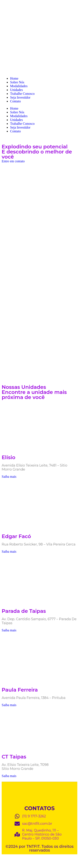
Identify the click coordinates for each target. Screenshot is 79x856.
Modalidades (19, 86)
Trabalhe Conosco (22, 93)
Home (14, 78)
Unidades (16, 90)
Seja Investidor (20, 97)
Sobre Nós (17, 82)
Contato (15, 101)
